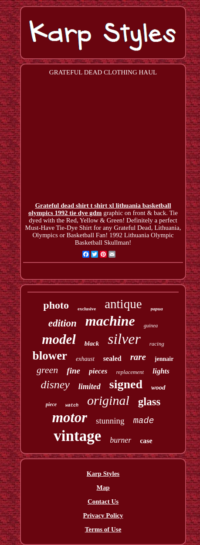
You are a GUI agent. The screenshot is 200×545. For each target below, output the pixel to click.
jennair (164, 359)
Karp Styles (103, 473)
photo (56, 305)
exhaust (85, 359)
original (108, 400)
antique (123, 304)
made (143, 421)
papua (157, 308)
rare (138, 357)
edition (62, 323)
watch (71, 405)
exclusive (87, 308)
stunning (110, 420)
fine (73, 370)
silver (124, 339)
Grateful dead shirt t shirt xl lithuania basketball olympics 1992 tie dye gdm (99, 209)
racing (156, 343)
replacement (130, 372)
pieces (98, 371)
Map (103, 487)
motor (69, 417)
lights (161, 371)
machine (110, 321)
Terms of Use (103, 529)
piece (51, 404)
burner (120, 440)
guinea (151, 326)
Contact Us (103, 501)
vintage (77, 435)
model (59, 339)
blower (50, 355)
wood (158, 387)
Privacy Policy (103, 515)
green (47, 369)
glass (149, 401)
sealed (112, 358)
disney (55, 384)
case (146, 440)
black (92, 343)
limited (89, 386)
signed (125, 384)
